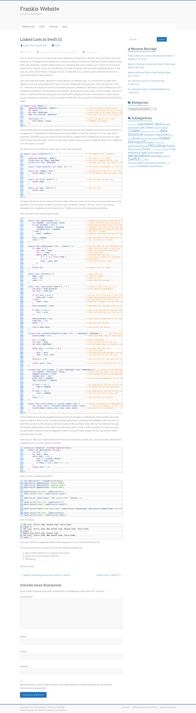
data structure (45, 52)
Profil (42, 26)
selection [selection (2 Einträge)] (159, 152)
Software (53, 26)
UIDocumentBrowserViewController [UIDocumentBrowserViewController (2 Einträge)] (147, 163)
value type (74, 52)
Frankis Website (39, 8)
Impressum (125, 707)
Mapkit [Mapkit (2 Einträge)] (150, 142)
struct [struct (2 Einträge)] (167, 156)
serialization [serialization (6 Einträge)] (139, 155)
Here (52, 542)
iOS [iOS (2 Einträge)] (157, 138)
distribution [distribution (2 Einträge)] (150, 134)
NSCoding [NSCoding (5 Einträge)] (156, 145)
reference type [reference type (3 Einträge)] (137, 152)
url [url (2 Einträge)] (136, 166)
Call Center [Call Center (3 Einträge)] (146, 127)
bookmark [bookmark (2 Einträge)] (133, 127)
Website (24, 666)
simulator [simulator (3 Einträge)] (156, 156)
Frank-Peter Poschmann (35, 45)
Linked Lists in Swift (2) (109, 575)
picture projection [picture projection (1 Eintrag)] (157, 150)
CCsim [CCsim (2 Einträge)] (157, 127)
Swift (57, 45)
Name (23, 636)
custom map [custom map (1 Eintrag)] (154, 131)
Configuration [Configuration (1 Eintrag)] (145, 131)
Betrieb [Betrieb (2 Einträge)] (166, 124)
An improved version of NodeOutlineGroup (149, 89)
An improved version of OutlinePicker (146, 80)
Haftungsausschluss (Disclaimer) (144, 707)
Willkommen (28, 26)
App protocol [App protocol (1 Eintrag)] (132, 125)
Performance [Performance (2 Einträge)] (135, 149)
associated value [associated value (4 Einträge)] (149, 124)
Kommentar (26, 596)
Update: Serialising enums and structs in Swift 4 (45, 575)
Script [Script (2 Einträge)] (150, 152)
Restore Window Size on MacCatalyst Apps (149, 72)
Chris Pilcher (41, 71)
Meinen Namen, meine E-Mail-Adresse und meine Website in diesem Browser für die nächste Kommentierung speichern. (66, 686)
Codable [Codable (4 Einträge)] (134, 131)
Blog (64, 26)
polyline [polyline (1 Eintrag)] (166, 150)
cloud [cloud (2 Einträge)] (165, 127)
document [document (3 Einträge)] (163, 134)
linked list (54, 52)
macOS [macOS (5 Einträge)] (140, 142)
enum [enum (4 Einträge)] (136, 138)
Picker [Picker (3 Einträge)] (146, 149)
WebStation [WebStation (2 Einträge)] (144, 166)
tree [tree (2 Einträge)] (146, 159)
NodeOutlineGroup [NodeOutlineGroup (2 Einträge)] (137, 146)
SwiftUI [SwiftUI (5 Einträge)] (134, 159)
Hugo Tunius (56, 71)
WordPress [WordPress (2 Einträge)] (156, 166)
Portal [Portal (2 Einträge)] (172, 149)
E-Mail (23, 651)
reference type (64, 52)
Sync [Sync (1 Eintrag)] (142, 160)
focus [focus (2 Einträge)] (144, 138)
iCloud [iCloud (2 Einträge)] (151, 138)
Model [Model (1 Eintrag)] (162, 143)
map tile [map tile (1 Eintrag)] (157, 143)
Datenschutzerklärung (168, 707)
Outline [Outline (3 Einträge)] (170, 146)
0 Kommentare (89, 52)
